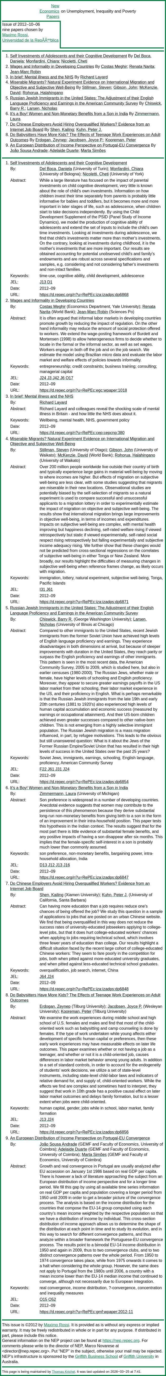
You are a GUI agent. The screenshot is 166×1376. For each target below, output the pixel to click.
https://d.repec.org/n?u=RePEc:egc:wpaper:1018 (83, 390)
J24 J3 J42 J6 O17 (56, 378)
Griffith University (138, 1356)
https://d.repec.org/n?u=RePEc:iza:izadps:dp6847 (84, 877)
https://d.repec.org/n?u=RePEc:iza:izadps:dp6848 (84, 989)
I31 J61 (46, 589)
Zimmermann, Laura (58, 793)
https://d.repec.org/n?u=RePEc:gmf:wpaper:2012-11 (86, 1312)
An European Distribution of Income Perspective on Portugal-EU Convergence (80, 145)
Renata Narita (141, 66)
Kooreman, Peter (120, 140)
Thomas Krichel (63, 1371)
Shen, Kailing (62, 129)
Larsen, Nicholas (42, 108)
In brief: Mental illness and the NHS (41, 77)
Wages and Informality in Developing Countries (52, 66)
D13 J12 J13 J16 (55, 865)
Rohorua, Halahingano (43, 93)
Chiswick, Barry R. (56, 619)
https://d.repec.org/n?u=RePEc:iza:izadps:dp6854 (84, 782)
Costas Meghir (114, 66)
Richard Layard (94, 77)
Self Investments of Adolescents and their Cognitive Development (68, 56)
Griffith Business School (96, 1356)
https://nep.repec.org (121, 1340)
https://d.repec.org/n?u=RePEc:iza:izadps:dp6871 (84, 602)
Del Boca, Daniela (56, 169)
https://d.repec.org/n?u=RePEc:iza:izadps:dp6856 (84, 1132)
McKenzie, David (73, 455)
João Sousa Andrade (29, 150)
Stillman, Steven (96, 87)
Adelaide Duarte (64, 150)
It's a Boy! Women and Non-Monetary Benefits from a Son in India (69, 114)
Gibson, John (125, 87)
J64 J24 (47, 976)
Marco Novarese (99, 1346)
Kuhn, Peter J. (89, 129)
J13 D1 (46, 282)
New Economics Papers (49, 11)
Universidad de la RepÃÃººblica (30, 40)
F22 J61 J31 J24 (54, 769)
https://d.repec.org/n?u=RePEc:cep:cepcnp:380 (82, 433)
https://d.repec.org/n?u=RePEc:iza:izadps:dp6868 (84, 295)
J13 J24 (47, 1119)
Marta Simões (93, 150)
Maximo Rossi (14, 35)
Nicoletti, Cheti (74, 61)
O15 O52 (48, 1299)
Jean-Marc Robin (25, 72)
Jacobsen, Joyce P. (86, 140)
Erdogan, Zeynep (50, 140)
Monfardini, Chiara (42, 61)
